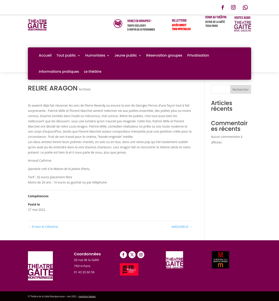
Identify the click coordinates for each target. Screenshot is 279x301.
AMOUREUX (182, 227)
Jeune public (125, 55)
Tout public (66, 55)
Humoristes (95, 55)
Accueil (45, 55)
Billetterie (179, 20)
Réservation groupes (164, 55)
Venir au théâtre (216, 17)
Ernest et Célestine (43, 227)
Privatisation (198, 55)
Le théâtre (92, 71)
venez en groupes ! (139, 21)
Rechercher (241, 89)
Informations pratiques (59, 71)
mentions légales (87, 296)
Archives (85, 89)
